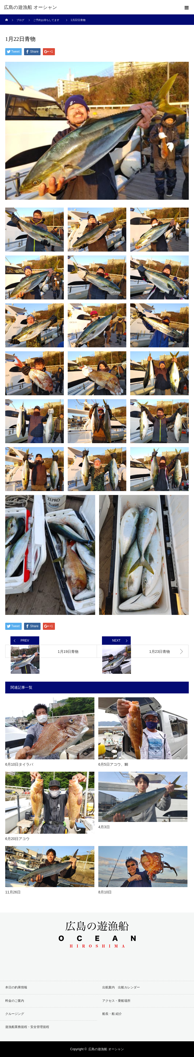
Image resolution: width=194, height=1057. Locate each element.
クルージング (14, 1014)
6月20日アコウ (17, 839)
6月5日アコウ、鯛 (113, 764)
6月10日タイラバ (19, 764)
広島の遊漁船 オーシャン (30, 7)
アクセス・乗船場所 (116, 1001)
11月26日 (13, 892)
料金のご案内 (14, 1001)
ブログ (20, 20)
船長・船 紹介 (112, 1014)
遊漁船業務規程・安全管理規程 (27, 1027)
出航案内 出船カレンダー (121, 987)
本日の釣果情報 (16, 987)
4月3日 (104, 827)
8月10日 (105, 892)
